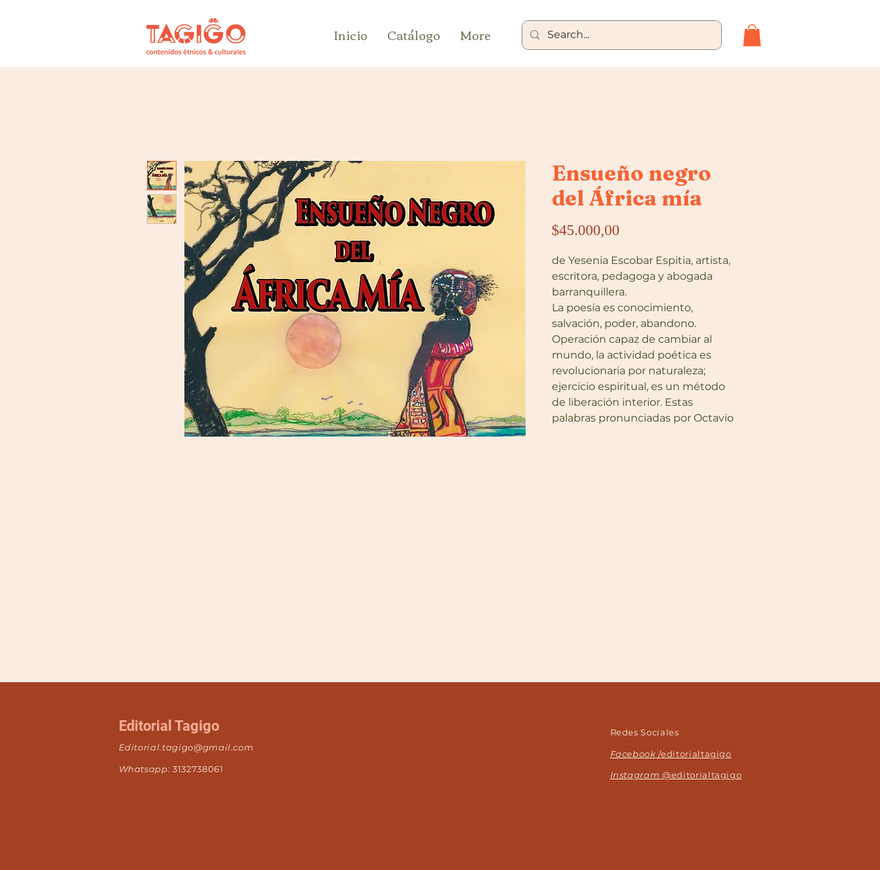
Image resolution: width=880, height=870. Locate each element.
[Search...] (620, 35)
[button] (752, 35)
